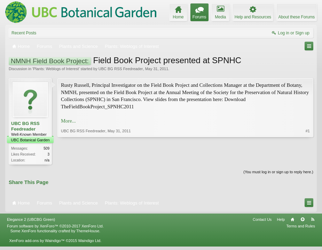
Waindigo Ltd (89, 241)
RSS (312, 219)
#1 (308, 131)
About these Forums (296, 17)
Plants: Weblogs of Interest (56, 69)
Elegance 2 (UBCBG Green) (31, 219)
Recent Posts (23, 33)
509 (46, 148)
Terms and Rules (300, 226)
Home (292, 219)
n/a (47, 160)
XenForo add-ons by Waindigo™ (36, 241)
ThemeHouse (87, 231)
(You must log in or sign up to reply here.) (278, 172)
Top (302, 219)
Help (281, 219)
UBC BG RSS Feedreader (121, 69)
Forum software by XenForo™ (55, 226)
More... (68, 121)
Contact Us (262, 219)
